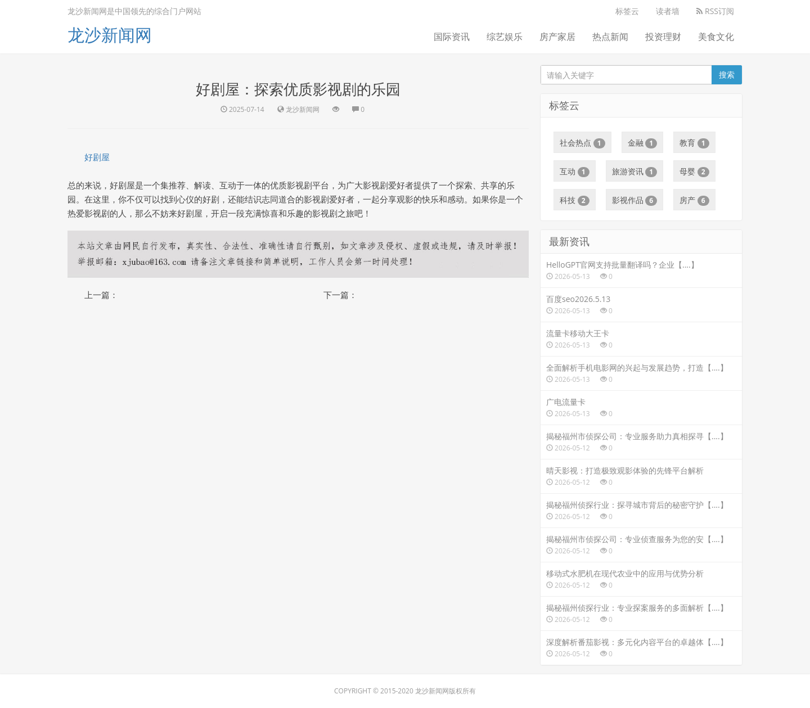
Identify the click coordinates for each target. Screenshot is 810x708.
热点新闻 (610, 36)
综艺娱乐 (505, 36)
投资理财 (663, 36)
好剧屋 (97, 157)
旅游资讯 (635, 171)
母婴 (694, 171)
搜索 (727, 74)
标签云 (627, 11)
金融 (643, 142)
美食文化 (716, 36)
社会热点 (582, 142)
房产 (694, 200)
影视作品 (635, 200)
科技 (575, 200)
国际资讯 (452, 36)
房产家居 (557, 36)
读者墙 (668, 11)
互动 (575, 171)
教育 (694, 142)
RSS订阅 (715, 11)
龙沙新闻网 (110, 34)
